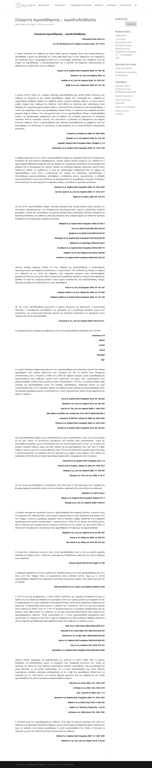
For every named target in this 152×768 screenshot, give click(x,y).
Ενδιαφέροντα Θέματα (81, 5)
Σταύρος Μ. (24, 24)
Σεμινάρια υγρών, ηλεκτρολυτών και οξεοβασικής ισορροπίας (125, 89)
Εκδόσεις (99, 5)
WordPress (69, 764)
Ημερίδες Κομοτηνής (123, 96)
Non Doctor (49, 24)
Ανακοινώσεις (121, 35)
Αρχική (32, 5)
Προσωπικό (43, 5)
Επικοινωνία (126, 5)
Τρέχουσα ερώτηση (123, 68)
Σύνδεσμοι (112, 5)
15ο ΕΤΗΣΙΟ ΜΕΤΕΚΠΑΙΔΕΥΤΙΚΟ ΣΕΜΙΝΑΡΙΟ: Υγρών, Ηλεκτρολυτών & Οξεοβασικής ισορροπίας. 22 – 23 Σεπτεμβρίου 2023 (126, 48)
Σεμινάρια (60, 5)
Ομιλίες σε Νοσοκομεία (125, 107)
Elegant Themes (37, 764)
